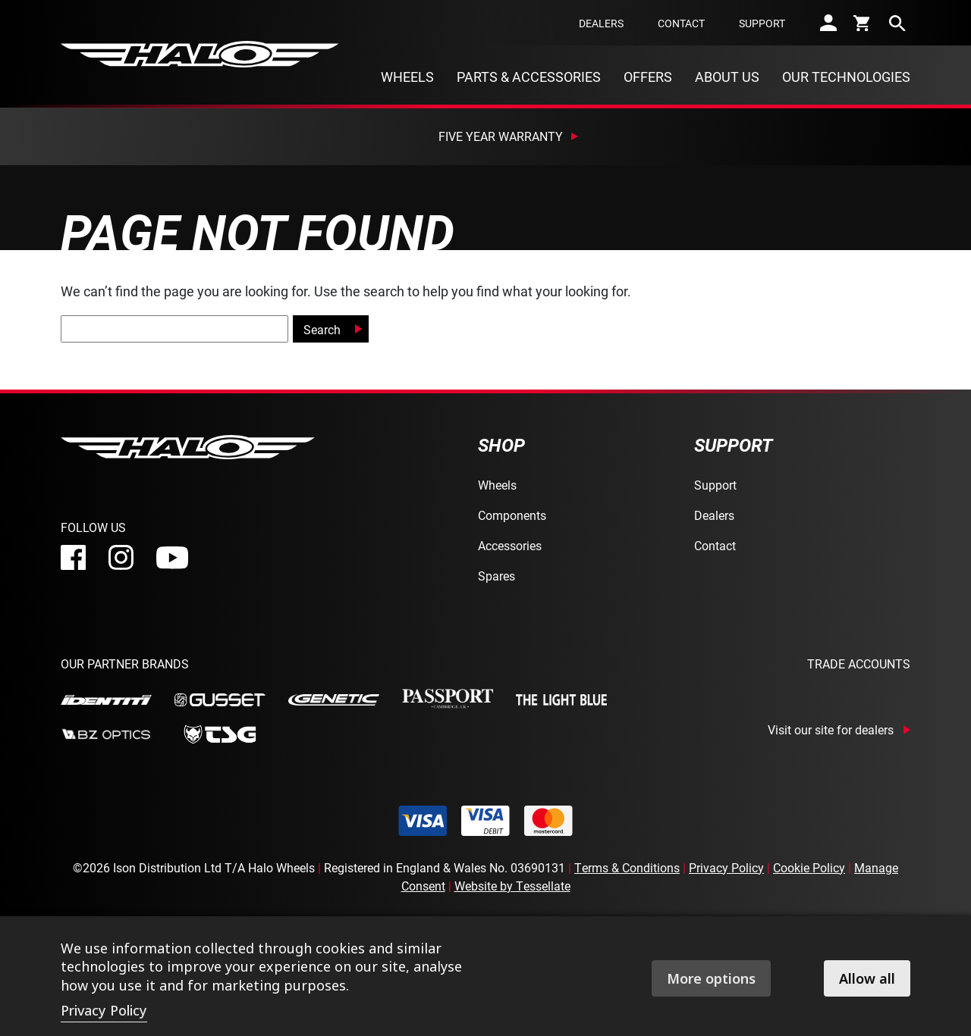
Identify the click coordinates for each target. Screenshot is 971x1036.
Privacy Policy (726, 867)
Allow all (867, 978)
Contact (681, 23)
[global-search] (174, 329)
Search (322, 329)
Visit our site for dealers (831, 729)
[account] (828, 23)
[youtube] (172, 557)
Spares (496, 576)
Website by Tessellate (512, 886)
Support (762, 23)
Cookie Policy (809, 867)
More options (711, 978)
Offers (648, 76)
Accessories (510, 545)
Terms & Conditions (627, 867)
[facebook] (73, 557)
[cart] (863, 23)
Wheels (407, 76)
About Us (727, 76)
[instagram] (121, 557)
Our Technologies (846, 76)
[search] (897, 23)
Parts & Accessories (529, 76)
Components (512, 515)
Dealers (601, 23)
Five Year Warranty (500, 136)
